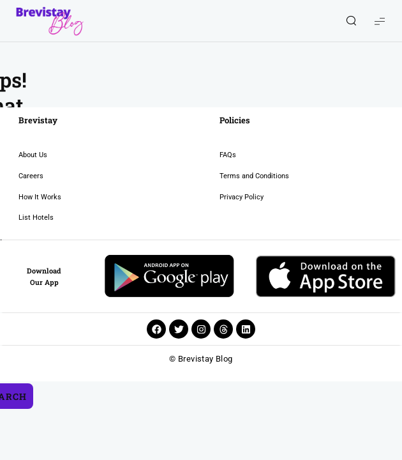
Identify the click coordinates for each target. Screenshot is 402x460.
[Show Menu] (380, 21)
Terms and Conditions (186, 176)
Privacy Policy (173, 197)
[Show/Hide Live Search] (351, 21)
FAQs (159, 155)
